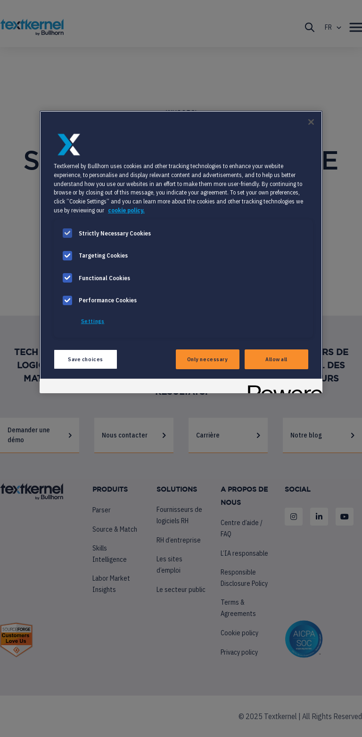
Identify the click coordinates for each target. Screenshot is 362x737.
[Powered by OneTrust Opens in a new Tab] (282, 387)
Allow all (276, 359)
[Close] (311, 122)
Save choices (85, 359)
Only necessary (207, 359)
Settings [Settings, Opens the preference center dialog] (93, 320)
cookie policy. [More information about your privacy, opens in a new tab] (126, 210)
